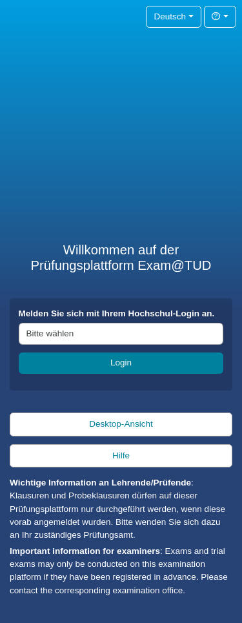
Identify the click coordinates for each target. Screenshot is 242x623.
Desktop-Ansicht (121, 424)
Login (121, 362)
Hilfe (121, 455)
